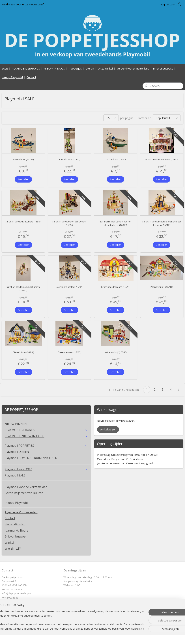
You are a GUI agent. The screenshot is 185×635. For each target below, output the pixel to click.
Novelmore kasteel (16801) (69, 287)
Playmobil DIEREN (17, 452)
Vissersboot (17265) (23, 159)
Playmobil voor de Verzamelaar (26, 487)
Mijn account (171, 4)
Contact (31, 77)
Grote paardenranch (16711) (115, 287)
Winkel (9, 543)
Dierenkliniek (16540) (23, 352)
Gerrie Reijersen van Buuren (24, 493)
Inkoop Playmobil (12, 77)
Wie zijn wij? (13, 549)
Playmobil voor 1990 (46, 469)
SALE (5, 68)
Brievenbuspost (163, 68)
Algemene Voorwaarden (21, 512)
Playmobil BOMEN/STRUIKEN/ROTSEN (31, 458)
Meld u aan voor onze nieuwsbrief (23, 4)
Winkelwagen (108, 429)
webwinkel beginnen (103, 628)
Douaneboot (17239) (115, 159)
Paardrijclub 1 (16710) (161, 287)
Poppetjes (75, 68)
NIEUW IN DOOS (54, 68)
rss (89, 628)
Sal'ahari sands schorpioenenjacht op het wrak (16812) (161, 223)
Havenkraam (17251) (69, 159)
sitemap (81, 628)
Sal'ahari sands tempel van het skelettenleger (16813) (115, 223)
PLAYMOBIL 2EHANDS (26, 68)
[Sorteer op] (166, 118)
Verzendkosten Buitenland (133, 68)
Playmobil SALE (15, 475)
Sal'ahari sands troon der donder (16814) (69, 223)
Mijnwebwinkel (134, 628)
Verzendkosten (15, 524)
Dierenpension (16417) (69, 352)
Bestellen (23, 179)
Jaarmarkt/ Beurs (16, 530)
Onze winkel (105, 68)
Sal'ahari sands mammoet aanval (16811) (23, 288)
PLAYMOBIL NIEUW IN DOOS (46, 436)
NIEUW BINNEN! (16, 424)
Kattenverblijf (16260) (115, 352)
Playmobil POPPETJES (46, 446)
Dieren (90, 68)
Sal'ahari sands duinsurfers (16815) (23, 221)
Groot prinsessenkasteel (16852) (161, 159)
